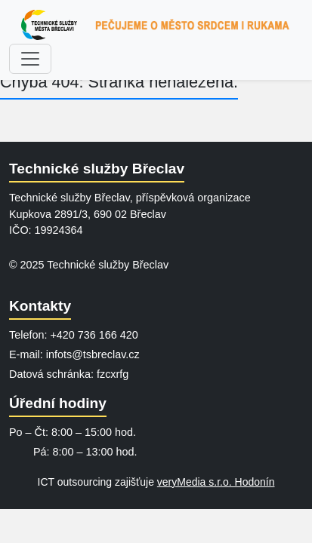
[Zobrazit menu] (30, 59)
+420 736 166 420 (93, 335)
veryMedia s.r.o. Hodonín (216, 482)
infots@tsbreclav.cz (93, 354)
